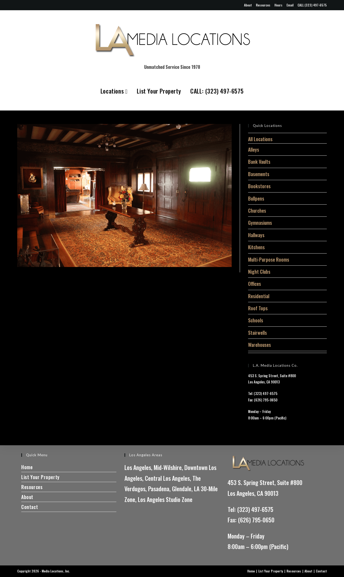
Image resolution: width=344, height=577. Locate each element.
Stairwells (257, 332)
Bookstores (259, 186)
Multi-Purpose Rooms (268, 259)
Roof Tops (258, 308)
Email (289, 5)
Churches (257, 210)
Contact (29, 506)
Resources (263, 5)
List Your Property (159, 91)
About (248, 5)
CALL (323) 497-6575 (312, 5)
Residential (258, 296)
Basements (258, 173)
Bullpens (256, 198)
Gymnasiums (260, 222)
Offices (254, 283)
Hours (278, 5)
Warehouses (259, 344)
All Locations (260, 139)
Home (27, 467)
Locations (114, 91)
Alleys (253, 149)
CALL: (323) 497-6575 (216, 91)
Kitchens (256, 247)
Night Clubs (259, 271)
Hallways (256, 234)
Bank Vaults (259, 161)
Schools (255, 320)
